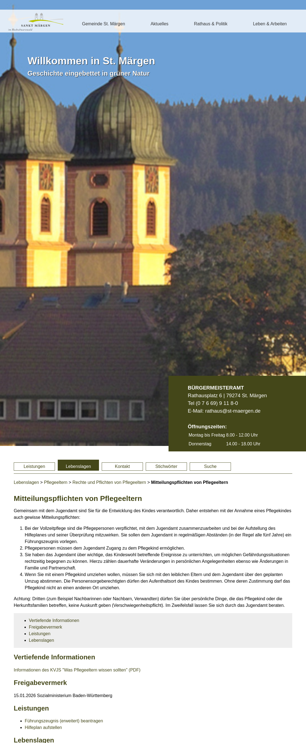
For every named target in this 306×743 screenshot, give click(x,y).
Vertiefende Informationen (54, 620)
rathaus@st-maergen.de (232, 411)
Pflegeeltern (55, 482)
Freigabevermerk (45, 627)
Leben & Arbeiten (270, 23)
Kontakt (122, 466)
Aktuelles (160, 23)
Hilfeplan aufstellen (43, 727)
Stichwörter (166, 466)
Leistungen (34, 466)
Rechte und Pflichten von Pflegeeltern (109, 482)
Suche (210, 466)
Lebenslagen (78, 466)
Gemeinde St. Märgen (103, 23)
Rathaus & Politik (210, 23)
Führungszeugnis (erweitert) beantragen (64, 721)
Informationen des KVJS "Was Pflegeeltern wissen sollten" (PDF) (77, 670)
